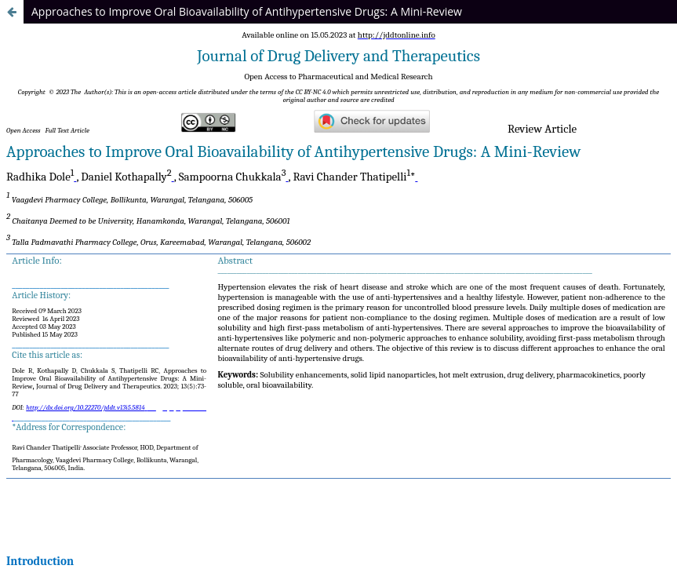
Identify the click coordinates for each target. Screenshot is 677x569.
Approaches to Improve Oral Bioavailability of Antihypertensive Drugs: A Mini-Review (246, 11)
